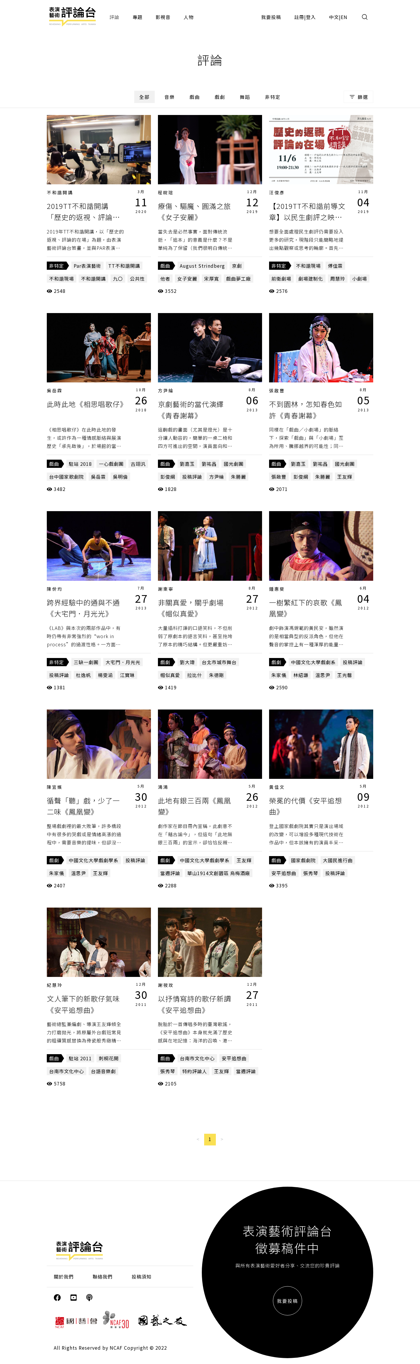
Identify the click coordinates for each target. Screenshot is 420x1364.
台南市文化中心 (66, 1071)
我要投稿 (271, 16)
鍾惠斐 (277, 589)
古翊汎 (138, 463)
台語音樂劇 (103, 1071)
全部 (144, 96)
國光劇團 (234, 463)
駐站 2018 (80, 463)
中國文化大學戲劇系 (313, 662)
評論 (114, 16)
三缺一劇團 (86, 662)
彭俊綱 (167, 476)
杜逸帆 (83, 674)
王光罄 (344, 674)
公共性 (137, 278)
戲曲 (195, 96)
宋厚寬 (211, 278)
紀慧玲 (55, 985)
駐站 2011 (80, 1058)
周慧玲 (337, 278)
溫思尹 (322, 674)
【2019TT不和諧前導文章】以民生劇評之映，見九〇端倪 (307, 217)
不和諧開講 (60, 192)
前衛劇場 (281, 278)
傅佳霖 (335, 265)
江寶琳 (127, 674)
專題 (137, 16)
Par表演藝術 (87, 265)
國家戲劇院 (303, 860)
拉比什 (194, 674)
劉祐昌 (209, 463)
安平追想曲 (283, 873)
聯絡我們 (103, 1276)
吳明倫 (120, 476)
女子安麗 (187, 278)
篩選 (358, 96)
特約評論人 (194, 1071)
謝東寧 (166, 589)
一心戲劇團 (111, 463)
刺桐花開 (109, 1058)
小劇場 (359, 278)
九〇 (118, 278)
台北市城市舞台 (219, 662)
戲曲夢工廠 (238, 278)
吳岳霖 (55, 390)
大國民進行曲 (338, 860)
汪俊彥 (277, 192)
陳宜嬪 (55, 787)
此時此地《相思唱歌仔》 (87, 404)
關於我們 (64, 1276)
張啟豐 (277, 390)
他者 (165, 278)
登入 (311, 16)
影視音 (163, 16)
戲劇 (220, 96)
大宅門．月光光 (123, 662)
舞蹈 (245, 96)
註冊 (299, 16)
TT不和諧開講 (124, 265)
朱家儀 (278, 674)
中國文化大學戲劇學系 (93, 860)
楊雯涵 (105, 674)
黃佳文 (277, 787)
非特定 (273, 96)
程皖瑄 (166, 192)
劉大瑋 (187, 662)
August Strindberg (202, 265)
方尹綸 (166, 390)
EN (344, 16)
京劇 (237, 265)
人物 (189, 16)
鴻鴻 (163, 787)
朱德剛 (216, 674)
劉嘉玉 (187, 463)
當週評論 (170, 873)
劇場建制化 (310, 278)
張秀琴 (310, 873)
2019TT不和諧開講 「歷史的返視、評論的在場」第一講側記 (83, 217)
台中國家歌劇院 (66, 476)
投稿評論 (192, 476)
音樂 (169, 96)
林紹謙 (300, 674)
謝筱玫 (166, 985)
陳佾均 (55, 589)
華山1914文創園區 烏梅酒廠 (218, 873)
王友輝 (344, 476)
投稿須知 (142, 1276)
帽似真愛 (170, 674)
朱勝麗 (238, 476)
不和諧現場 (61, 278)
